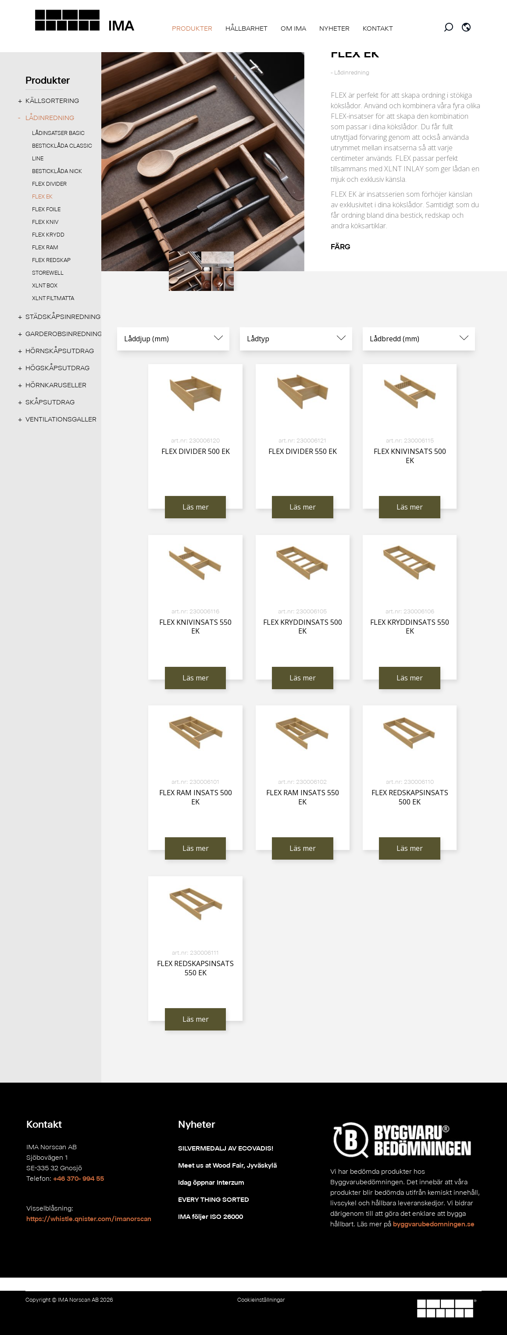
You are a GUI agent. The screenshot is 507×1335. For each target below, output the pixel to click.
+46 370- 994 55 (78, 1178)
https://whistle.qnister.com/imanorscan (88, 1219)
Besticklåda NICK (57, 171)
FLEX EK (42, 196)
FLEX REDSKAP (51, 260)
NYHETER (334, 28)
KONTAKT (378, 28)
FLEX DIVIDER (49, 184)
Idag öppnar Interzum (211, 1182)
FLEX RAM (45, 247)
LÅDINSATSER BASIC (58, 133)
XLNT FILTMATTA (53, 298)
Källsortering (52, 100)
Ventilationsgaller (60, 419)
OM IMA (293, 28)
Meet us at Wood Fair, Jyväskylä (227, 1165)
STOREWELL (48, 272)
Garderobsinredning (63, 333)
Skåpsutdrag (50, 402)
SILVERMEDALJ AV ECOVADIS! (225, 1148)
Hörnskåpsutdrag (59, 351)
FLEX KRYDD (48, 234)
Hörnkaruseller (55, 385)
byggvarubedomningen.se (434, 1224)
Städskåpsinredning (62, 316)
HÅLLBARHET (246, 28)
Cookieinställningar (261, 1299)
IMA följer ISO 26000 (210, 1216)
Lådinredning (49, 117)
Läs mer (195, 507)
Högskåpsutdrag (57, 368)
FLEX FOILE (46, 209)
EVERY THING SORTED (213, 1199)
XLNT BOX (44, 285)
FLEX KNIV (45, 222)
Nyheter (196, 1124)
